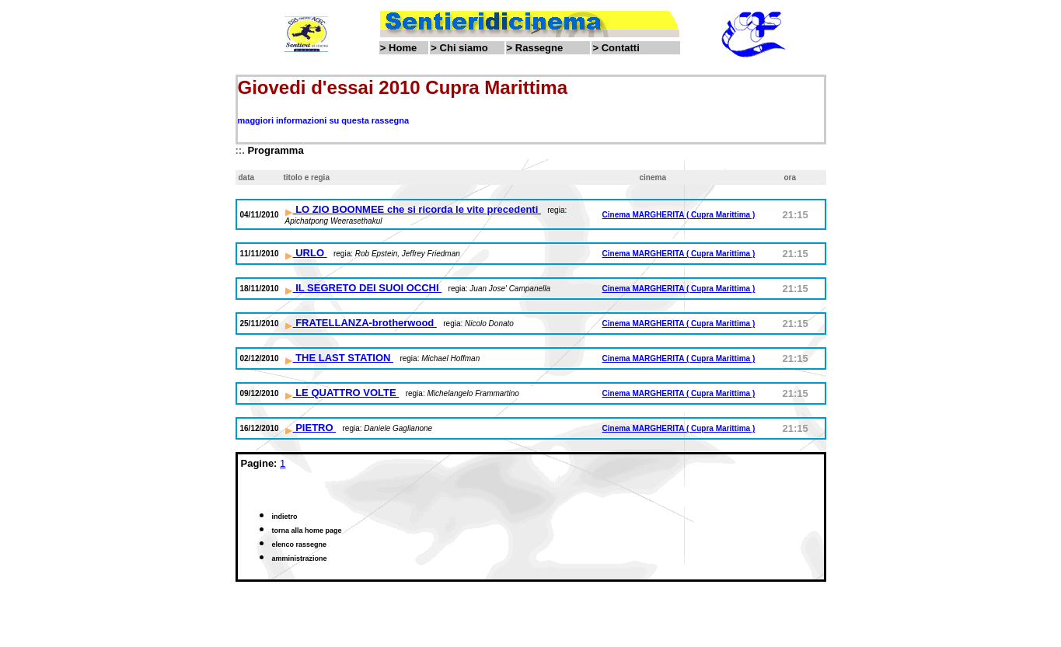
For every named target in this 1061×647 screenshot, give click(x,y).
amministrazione (299, 558)
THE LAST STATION (339, 358)
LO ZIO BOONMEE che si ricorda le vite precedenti (413, 209)
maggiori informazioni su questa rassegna (324, 120)
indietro (285, 516)
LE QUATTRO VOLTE (342, 392)
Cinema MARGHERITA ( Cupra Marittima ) (679, 214)
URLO (306, 253)
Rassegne (539, 48)
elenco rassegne (299, 544)
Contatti (621, 48)
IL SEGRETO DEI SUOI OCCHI (363, 288)
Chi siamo (464, 48)
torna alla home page (307, 530)
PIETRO (311, 427)
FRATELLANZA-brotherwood (361, 323)
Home (403, 48)
